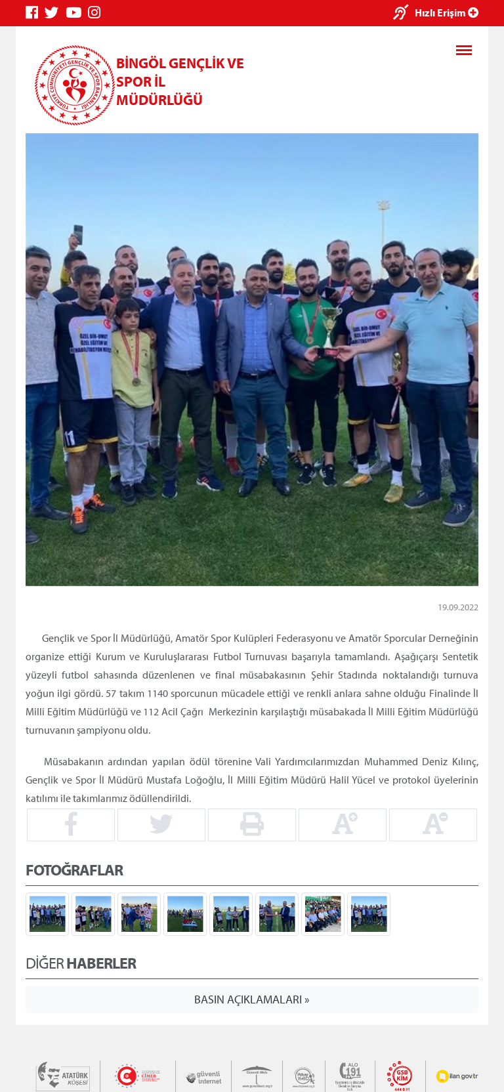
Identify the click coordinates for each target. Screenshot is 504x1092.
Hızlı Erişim (446, 12)
